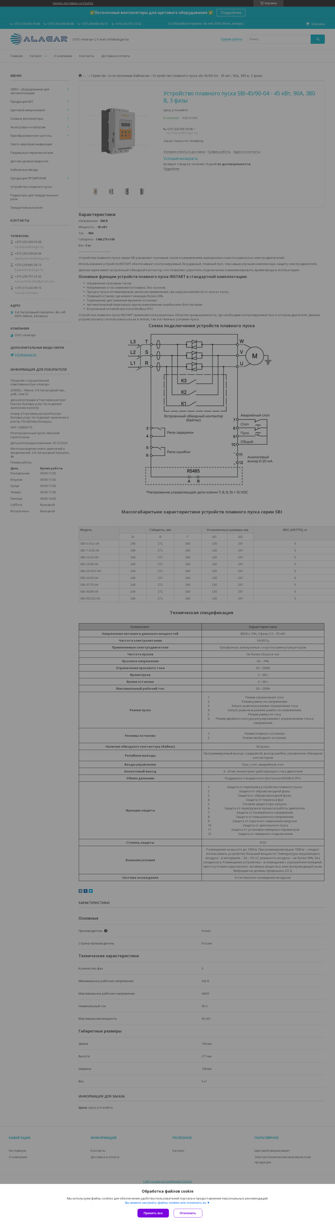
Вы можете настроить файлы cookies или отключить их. (166, 1202)
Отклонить (188, 1213)
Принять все (153, 1213)
